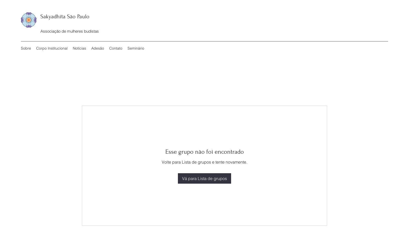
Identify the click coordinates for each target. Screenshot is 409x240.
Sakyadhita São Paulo (64, 16)
